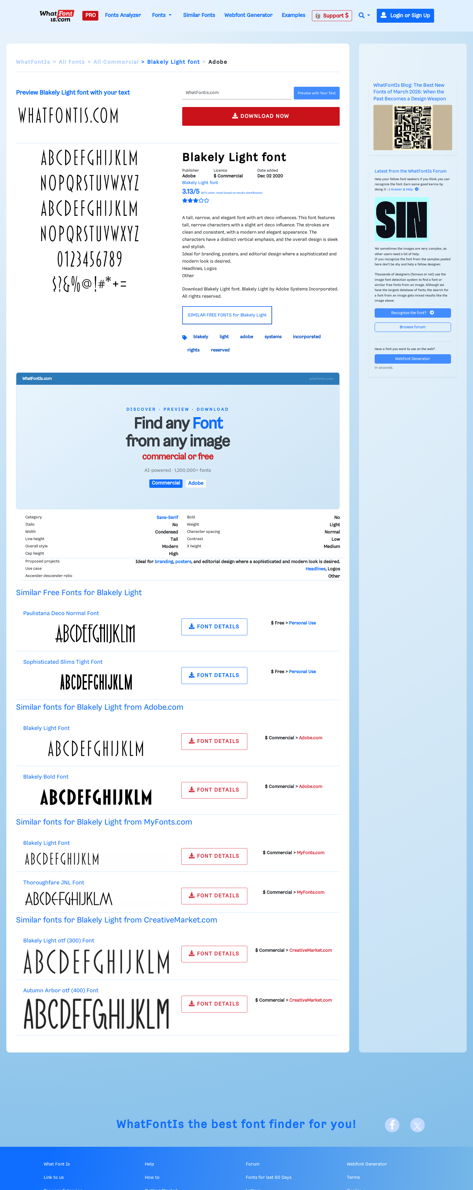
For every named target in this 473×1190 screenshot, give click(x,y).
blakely (200, 337)
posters (183, 561)
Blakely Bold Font (45, 777)
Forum (252, 1164)
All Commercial (116, 62)
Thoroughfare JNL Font (53, 883)
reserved (220, 350)
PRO (90, 15)
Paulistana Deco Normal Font (61, 613)
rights (193, 350)
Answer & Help (405, 189)
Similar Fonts (199, 15)
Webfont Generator (248, 15)
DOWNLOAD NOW (260, 116)
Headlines (315, 569)
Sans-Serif (167, 517)
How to (152, 1177)
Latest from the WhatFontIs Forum (410, 171)
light (224, 337)
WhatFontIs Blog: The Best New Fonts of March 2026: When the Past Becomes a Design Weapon (409, 92)
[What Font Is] (57, 16)
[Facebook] (392, 1125)
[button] (364, 16)
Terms (353, 1177)
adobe (246, 337)
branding (164, 561)
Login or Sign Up (405, 15)
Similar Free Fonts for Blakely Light (79, 593)
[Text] (236, 93)
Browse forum (413, 327)
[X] (417, 1125)
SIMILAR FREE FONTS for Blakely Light (227, 315)
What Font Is (57, 1164)
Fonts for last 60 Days (268, 1177)
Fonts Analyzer (123, 15)
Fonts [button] (159, 15)
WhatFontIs (33, 62)
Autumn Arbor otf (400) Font (60, 991)
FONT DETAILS (214, 626)
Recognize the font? (412, 312)
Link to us (54, 1177)
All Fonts (72, 62)
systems (273, 337)
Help (149, 1164)
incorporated (307, 337)
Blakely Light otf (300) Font (58, 941)
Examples (293, 15)
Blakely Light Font (46, 728)
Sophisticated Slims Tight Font (63, 662)
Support (332, 15)
